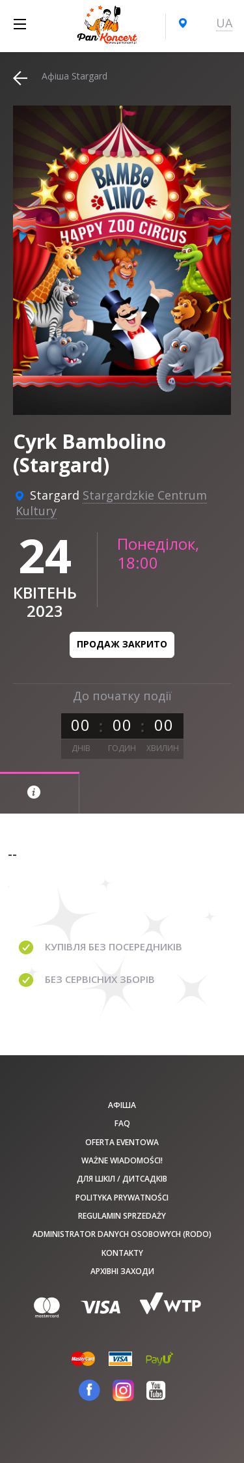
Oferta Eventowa (122, 1142)
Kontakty (122, 1252)
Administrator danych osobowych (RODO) (122, 1234)
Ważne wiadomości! (122, 1160)
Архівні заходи (122, 1271)
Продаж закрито (122, 644)
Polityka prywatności (122, 1197)
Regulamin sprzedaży (122, 1215)
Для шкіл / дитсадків (122, 1178)
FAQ (122, 1123)
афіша (122, 1105)
